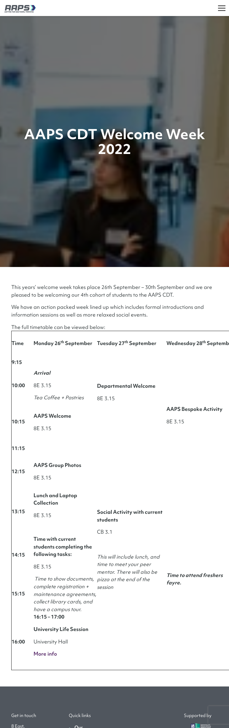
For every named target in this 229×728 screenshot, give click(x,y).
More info (45, 653)
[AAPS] (18, 8)
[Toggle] (221, 8)
